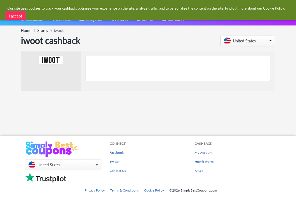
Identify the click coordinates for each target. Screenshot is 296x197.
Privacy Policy (95, 190)
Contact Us (118, 171)
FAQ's (199, 171)
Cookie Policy (154, 190)
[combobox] (91, 21)
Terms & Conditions (124, 190)
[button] (247, 41)
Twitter (114, 162)
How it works (204, 162)
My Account (203, 152)
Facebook (117, 152)
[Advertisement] (178, 68)
